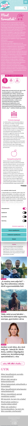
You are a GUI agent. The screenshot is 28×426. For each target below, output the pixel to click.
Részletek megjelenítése (18, 226)
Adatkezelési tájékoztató (14, 417)
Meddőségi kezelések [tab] (16, 76)
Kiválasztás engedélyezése (14, 234)
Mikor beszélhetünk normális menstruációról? (12, 375)
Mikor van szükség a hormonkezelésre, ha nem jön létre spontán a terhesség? (12, 409)
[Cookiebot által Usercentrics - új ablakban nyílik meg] (20, 186)
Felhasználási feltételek (14, 418)
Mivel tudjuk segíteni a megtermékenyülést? (9, 403)
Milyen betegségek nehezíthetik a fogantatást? (14, 385)
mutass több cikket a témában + (13, 363)
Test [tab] (3, 76)
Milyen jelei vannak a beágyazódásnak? (9, 380)
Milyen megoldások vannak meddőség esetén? (11, 395)
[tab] (5, 80)
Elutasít (14, 239)
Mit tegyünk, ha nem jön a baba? (13, 399)
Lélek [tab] (7, 76)
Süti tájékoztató (14, 421)
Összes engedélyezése (14, 230)
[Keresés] (19, 8)
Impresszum (14, 420)
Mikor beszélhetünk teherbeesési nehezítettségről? (13, 390)
